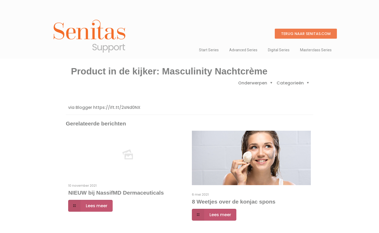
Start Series (209, 50)
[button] (306, 34)
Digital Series (279, 50)
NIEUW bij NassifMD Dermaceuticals (116, 193)
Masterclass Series (316, 50)
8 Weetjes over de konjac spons (233, 202)
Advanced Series (243, 50)
